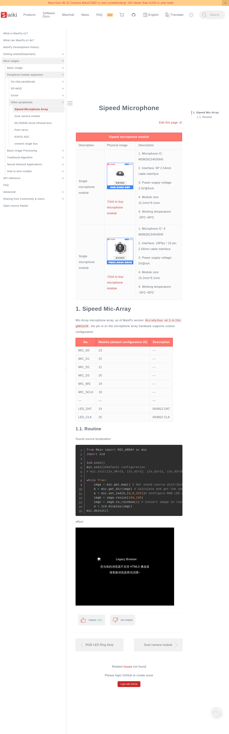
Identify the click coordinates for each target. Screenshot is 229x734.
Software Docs (49, 15)
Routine (207, 117)
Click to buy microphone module (115, 207)
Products (29, 14)
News (85, 14)
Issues (127, 666)
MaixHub (68, 14)
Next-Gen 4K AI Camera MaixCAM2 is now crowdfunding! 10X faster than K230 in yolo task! (111, 2)
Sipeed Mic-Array (207, 112)
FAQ (99, 14)
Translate (174, 15)
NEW (110, 15)
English (151, 15)
